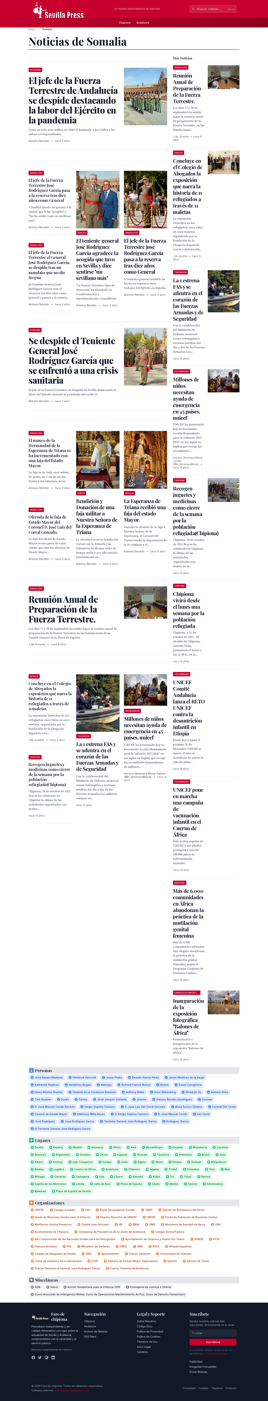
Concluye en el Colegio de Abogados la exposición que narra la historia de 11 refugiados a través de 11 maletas (50, 696)
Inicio (32, 29)
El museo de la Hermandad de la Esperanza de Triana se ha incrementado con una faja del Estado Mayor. (50, 453)
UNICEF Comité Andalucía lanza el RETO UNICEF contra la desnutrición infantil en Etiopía (189, 708)
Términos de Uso (147, 1341)
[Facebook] (33, 1357)
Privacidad (189, 1388)
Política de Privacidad (150, 1331)
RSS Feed (90, 1336)
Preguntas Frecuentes (203, 1366)
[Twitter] (40, 1357)
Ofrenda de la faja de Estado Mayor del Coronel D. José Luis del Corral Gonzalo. (50, 524)
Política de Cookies (148, 1336)
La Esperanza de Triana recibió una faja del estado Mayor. (145, 510)
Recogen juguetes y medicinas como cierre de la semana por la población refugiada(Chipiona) (49, 774)
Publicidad (196, 1361)
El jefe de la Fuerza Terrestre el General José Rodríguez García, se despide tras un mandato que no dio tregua (49, 265)
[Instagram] (46, 1357)
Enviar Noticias (198, 1371)
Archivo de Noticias (96, 1331)
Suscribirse (213, 1342)
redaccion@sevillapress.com (71, 1390)
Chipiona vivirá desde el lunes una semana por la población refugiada (188, 609)
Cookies (203, 1388)
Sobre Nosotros (146, 1321)
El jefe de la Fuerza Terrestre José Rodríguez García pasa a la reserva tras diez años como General (49, 190)
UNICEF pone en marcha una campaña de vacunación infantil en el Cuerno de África (188, 812)
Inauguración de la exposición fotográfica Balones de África (188, 1016)
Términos (217, 1388)
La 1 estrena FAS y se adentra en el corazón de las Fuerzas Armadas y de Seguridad (97, 756)
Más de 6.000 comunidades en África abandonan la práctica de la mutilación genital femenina (188, 913)
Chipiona (125, 22)
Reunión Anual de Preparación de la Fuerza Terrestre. (187, 88)
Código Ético (144, 1326)
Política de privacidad (215, 1353)
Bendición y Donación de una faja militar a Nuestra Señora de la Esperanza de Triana (96, 516)
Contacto (142, 1351)
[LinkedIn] (53, 1357)
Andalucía (142, 22)
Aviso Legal (144, 1346)
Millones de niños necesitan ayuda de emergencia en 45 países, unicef (145, 728)
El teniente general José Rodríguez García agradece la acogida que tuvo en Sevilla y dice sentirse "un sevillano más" (97, 259)
